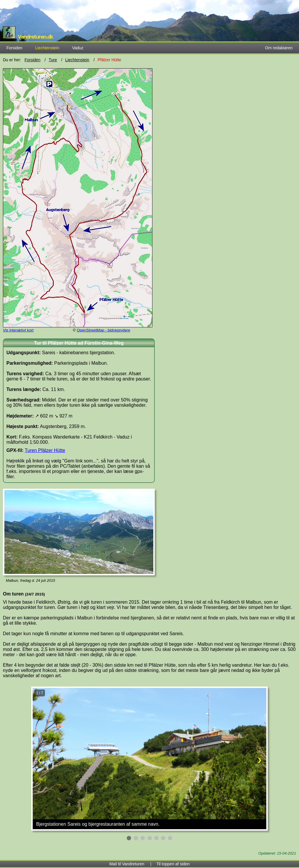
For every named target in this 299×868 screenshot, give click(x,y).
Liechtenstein (77, 59)
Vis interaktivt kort (18, 330)
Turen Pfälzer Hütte (45, 450)
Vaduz (78, 48)
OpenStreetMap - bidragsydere (103, 330)
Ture (53, 59)
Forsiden (14, 48)
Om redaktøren (279, 48)
